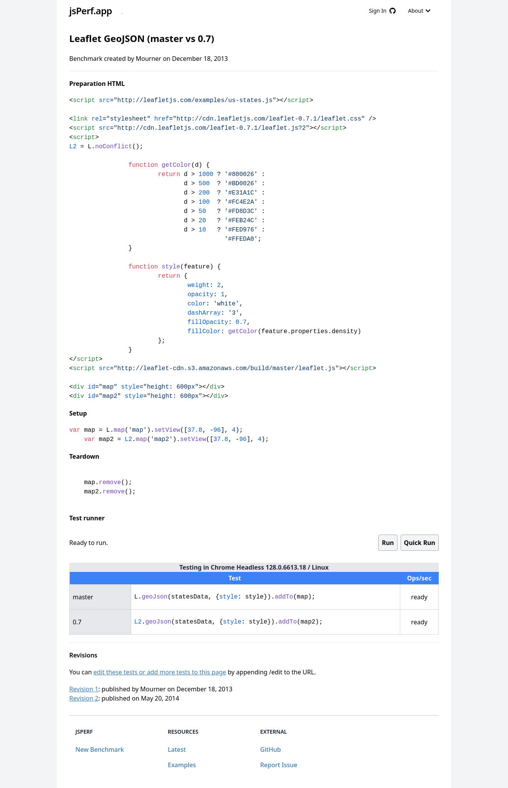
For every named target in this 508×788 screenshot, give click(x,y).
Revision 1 (84, 689)
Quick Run (419, 542)
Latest (177, 749)
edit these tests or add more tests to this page (160, 672)
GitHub (270, 749)
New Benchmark (99, 749)
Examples (182, 765)
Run (388, 542)
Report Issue (278, 765)
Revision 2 (84, 698)
